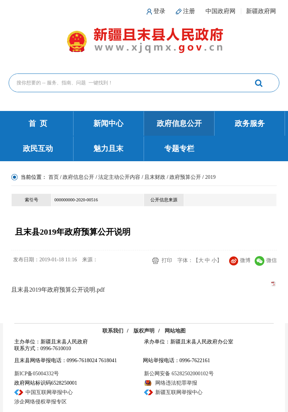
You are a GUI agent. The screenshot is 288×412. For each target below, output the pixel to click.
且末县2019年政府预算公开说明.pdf (58, 289)
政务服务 (250, 123)
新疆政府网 (261, 11)
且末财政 (154, 177)
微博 (239, 260)
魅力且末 (108, 148)
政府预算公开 (185, 177)
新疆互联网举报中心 (178, 392)
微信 (266, 260)
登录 (159, 11)
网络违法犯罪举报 (176, 383)
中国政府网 (221, 11)
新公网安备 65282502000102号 (179, 373)
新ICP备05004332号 (36, 373)
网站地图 (175, 331)
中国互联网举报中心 (49, 392)
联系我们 (112, 331)
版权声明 (144, 331)
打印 (167, 260)
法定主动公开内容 (119, 177)
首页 (53, 177)
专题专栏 (179, 148)
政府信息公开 (179, 123)
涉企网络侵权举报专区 (40, 402)
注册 (189, 11)
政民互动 (38, 148)
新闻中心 (108, 123)
